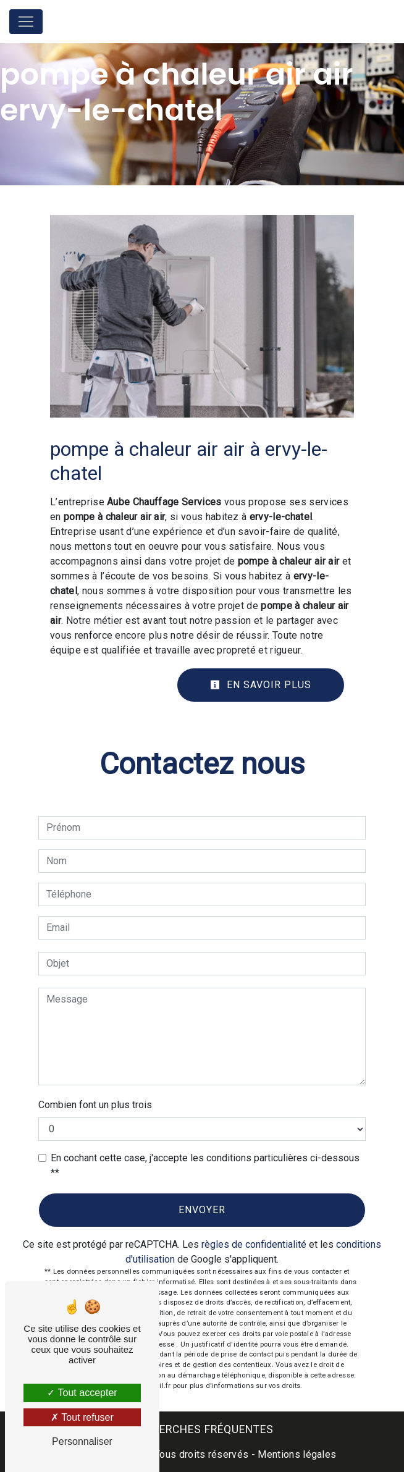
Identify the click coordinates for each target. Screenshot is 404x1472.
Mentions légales (295, 1454)
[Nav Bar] (26, 21)
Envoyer (202, 1210)
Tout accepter (82, 1392)
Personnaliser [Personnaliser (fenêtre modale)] (82, 1441)
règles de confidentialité (253, 1244)
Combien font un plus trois (95, 1105)
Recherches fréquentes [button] (202, 1429)
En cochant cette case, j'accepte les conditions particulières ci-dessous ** (205, 1165)
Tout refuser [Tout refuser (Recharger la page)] (82, 1417)
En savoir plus (260, 685)
